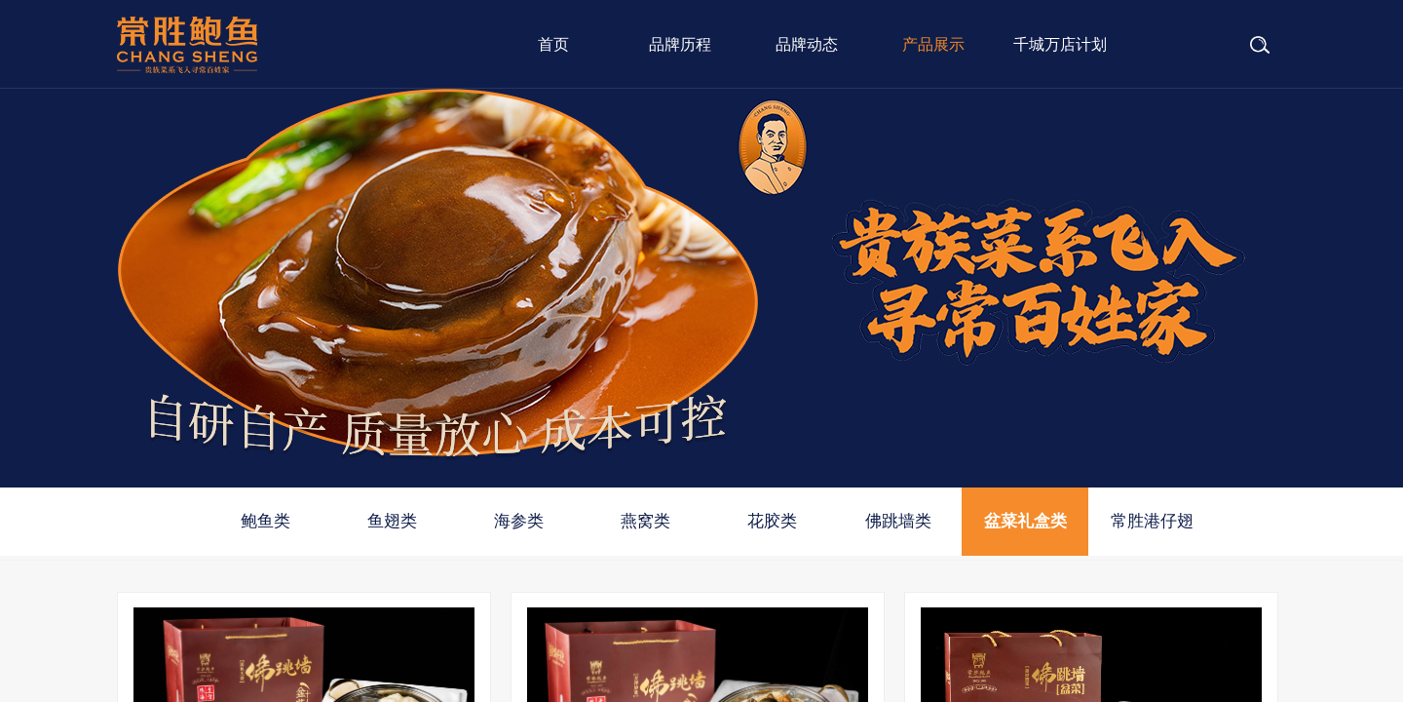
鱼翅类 (392, 521)
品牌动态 (807, 44)
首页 (553, 44)
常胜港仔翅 (1152, 521)
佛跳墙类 (898, 521)
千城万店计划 (1060, 44)
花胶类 (772, 521)
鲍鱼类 (265, 521)
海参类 (519, 521)
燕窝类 (645, 521)
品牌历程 (680, 44)
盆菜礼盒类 (1025, 521)
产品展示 (933, 44)
